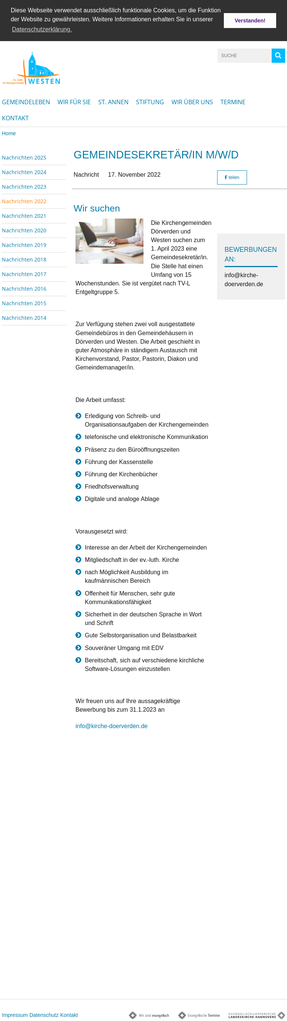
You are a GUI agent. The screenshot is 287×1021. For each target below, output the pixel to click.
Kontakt (15, 117)
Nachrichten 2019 (24, 244)
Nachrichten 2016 (24, 287)
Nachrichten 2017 (24, 273)
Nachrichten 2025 (24, 156)
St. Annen (113, 101)
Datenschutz (44, 1014)
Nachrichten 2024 (24, 171)
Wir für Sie (74, 101)
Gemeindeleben (26, 101)
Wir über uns (192, 101)
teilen (232, 177)
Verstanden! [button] (250, 21)
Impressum (15, 1014)
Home (9, 133)
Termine (233, 101)
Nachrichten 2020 (24, 229)
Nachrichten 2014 (24, 317)
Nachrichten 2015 (24, 302)
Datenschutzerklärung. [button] (42, 29)
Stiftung (150, 101)
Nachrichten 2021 (24, 215)
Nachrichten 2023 (24, 185)
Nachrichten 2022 (24, 200)
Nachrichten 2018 (24, 258)
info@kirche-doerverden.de (111, 725)
